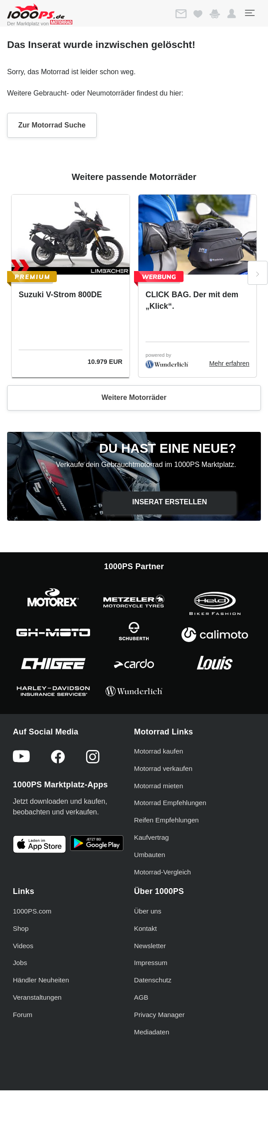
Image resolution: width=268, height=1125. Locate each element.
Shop (20, 928)
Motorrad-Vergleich (162, 872)
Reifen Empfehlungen (166, 820)
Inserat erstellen (169, 502)
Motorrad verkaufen (163, 768)
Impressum (150, 962)
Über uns (148, 911)
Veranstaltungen (37, 997)
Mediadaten (151, 1032)
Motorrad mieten (158, 786)
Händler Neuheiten (41, 980)
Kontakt (145, 928)
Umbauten (149, 854)
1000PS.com (32, 911)
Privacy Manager (159, 1014)
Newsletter (150, 945)
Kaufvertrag (151, 837)
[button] (231, 13)
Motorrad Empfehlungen (170, 802)
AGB (141, 997)
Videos (23, 945)
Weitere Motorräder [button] (134, 397)
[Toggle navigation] (249, 13)
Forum (22, 1014)
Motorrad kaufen (158, 751)
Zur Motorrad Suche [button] (52, 125)
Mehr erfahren (229, 363)
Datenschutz (152, 980)
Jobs (20, 962)
